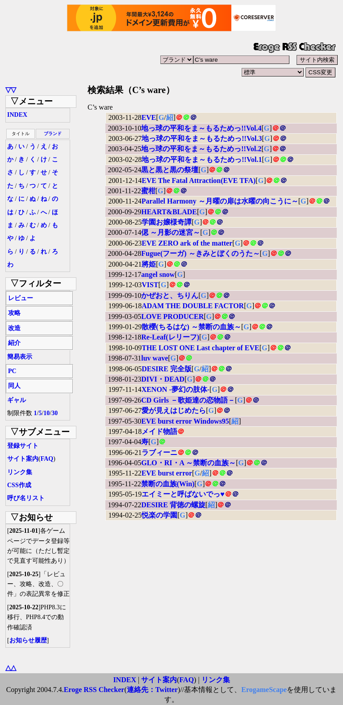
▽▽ (10, 89)
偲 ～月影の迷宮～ (170, 232)
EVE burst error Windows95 (185, 421)
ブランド (53, 133)
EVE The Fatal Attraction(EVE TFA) (198, 180)
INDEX (17, 114)
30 (54, 413)
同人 (14, 385)
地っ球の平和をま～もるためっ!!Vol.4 (201, 128)
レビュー (20, 298)
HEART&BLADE (169, 212)
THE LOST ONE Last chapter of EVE (200, 348)
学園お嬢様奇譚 (167, 222)
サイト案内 (22, 458)
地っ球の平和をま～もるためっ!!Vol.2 (201, 149)
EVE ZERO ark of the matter (187, 243)
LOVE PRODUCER (172, 316)
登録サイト (22, 445)
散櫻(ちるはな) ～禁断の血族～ (191, 327)
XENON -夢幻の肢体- (175, 389)
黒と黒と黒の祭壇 (169, 170)
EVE (149, 117)
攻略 (14, 313)
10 (46, 413)
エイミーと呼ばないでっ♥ (183, 494)
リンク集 (19, 472)
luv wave (154, 358)
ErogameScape (264, 689)
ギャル (16, 400)
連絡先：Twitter (152, 689)
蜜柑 (148, 191)
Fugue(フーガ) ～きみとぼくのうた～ (200, 253)
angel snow (158, 274)
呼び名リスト (26, 498)
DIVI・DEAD (162, 379)
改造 (14, 328)
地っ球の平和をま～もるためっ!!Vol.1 (202, 159)
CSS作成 (19, 485)
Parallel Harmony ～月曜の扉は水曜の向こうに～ (220, 201)
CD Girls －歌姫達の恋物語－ (188, 400)
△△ (10, 667)
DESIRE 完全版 (167, 369)
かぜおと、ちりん (169, 295)
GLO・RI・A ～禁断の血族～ (188, 463)
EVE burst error (167, 473)
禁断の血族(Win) (168, 484)
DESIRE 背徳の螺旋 (173, 505)
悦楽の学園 (159, 515)
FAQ (47, 458)
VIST (150, 285)
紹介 (14, 343)
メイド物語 (159, 431)
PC (12, 371)
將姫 (149, 264)
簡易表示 (19, 356)
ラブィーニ (159, 452)
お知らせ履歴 (28, 640)
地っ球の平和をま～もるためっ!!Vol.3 (202, 138)
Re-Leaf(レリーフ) (170, 337)
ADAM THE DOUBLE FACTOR (193, 306)
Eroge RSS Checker (94, 689)
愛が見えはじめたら (174, 410)
